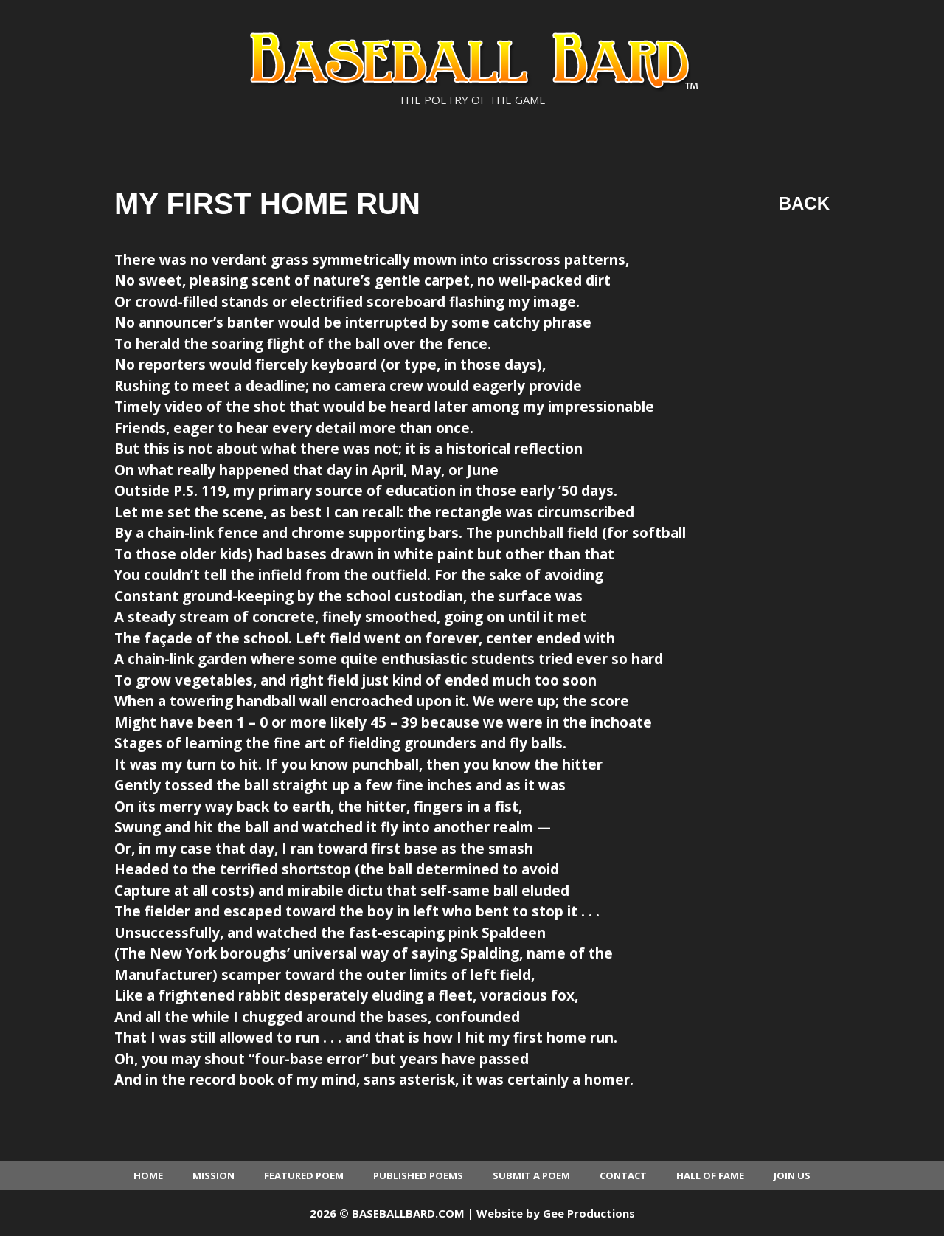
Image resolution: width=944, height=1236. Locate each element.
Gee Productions (589, 1213)
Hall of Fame (710, 1175)
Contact (623, 1175)
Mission (213, 1175)
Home (148, 1175)
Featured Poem (304, 1175)
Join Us (792, 1175)
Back (804, 203)
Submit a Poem (531, 1175)
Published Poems (418, 1175)
